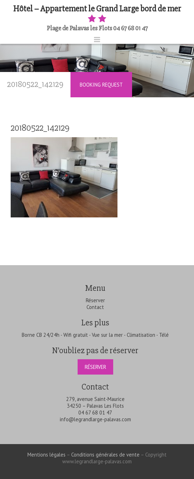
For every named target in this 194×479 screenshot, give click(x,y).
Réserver (95, 300)
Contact (95, 307)
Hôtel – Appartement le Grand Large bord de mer (97, 14)
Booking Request (101, 84)
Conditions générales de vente (105, 454)
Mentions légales (46, 454)
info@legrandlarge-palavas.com (95, 419)
